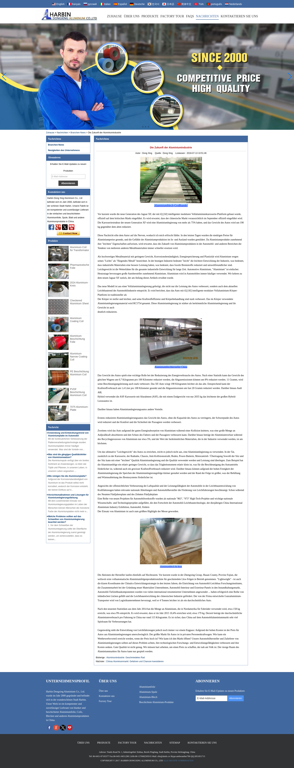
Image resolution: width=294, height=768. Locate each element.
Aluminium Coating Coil (76, 320)
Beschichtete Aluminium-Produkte (156, 702)
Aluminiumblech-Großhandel (171, 205)
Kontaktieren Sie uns (239, 16)
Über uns (132, 16)
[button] (142, 126)
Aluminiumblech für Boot (171, 566)
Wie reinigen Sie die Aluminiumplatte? (67, 476)
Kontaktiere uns (107, 696)
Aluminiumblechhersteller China (171, 367)
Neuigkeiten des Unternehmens (64, 150)
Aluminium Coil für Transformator (79, 249)
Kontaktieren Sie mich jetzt (68, 233)
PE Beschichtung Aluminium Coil (79, 373)
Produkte (150, 16)
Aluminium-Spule (148, 692)
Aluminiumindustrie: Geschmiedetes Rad (125, 657)
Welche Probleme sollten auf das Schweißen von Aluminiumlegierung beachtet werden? (66, 519)
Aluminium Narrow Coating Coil (78, 356)
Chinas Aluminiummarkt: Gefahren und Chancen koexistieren (135, 661)
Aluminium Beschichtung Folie (77, 338)
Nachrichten (207, 16)
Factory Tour (172, 16)
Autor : (138, 153)
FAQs (190, 16)
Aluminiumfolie (147, 686)
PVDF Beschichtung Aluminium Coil (78, 392)
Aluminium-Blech (148, 697)
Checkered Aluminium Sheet (79, 302)
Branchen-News (78, 132)
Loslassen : (181, 153)
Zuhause (114, 16)
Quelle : (159, 153)
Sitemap (174, 742)
